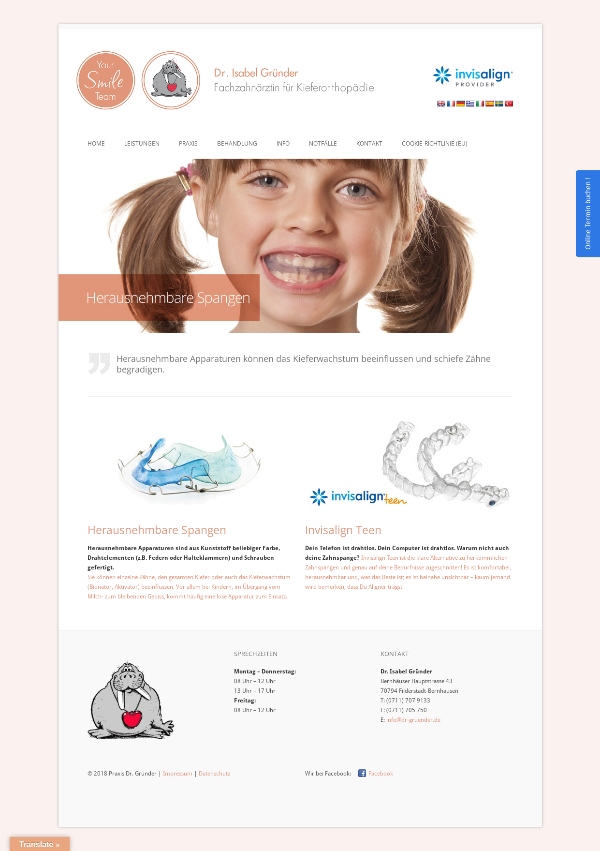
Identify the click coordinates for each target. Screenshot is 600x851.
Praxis (188, 143)
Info (283, 143)
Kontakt (369, 143)
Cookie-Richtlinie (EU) (435, 143)
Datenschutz (214, 773)
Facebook (380, 773)
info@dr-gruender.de (413, 720)
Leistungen (142, 143)
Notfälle (323, 143)
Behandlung (237, 143)
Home (96, 143)
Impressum (177, 773)
